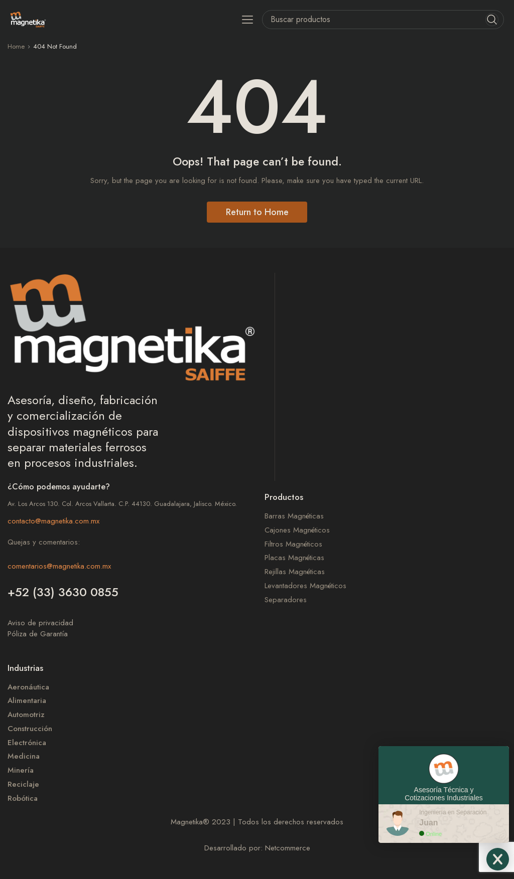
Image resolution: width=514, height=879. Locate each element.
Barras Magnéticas (294, 516)
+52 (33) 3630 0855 (63, 592)
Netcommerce (287, 847)
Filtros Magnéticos (293, 544)
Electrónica (27, 743)
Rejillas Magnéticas (295, 572)
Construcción (30, 729)
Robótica (23, 798)
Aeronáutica (28, 687)
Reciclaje (23, 784)
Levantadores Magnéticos (305, 586)
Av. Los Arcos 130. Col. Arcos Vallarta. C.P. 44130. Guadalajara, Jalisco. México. (122, 503)
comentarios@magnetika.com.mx (59, 566)
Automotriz (26, 715)
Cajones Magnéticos (297, 530)
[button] (247, 19)
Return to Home (257, 212)
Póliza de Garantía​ (38, 633)
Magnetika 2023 (200, 821)
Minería (21, 770)
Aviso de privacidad (40, 622)
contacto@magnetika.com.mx (53, 520)
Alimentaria (27, 700)
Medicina (24, 756)
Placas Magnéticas (294, 558)
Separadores (286, 600)
